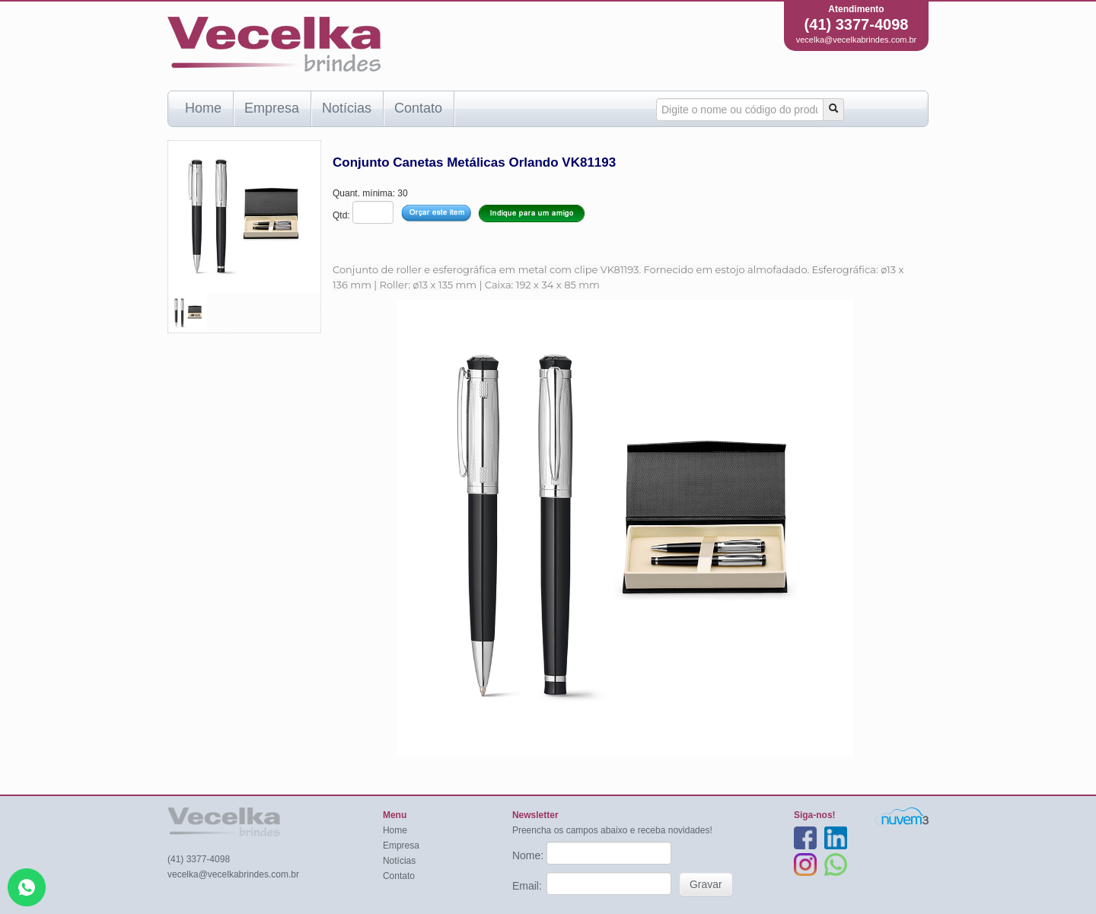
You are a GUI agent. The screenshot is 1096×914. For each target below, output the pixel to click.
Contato (418, 108)
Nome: (529, 855)
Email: (528, 886)
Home (203, 108)
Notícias (346, 108)
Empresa (271, 108)
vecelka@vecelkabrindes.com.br (856, 39)
